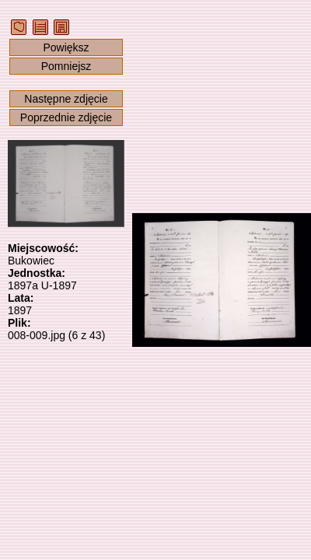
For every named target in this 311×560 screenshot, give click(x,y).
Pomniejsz (66, 66)
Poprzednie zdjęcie (66, 117)
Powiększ (66, 47)
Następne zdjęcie (65, 99)
